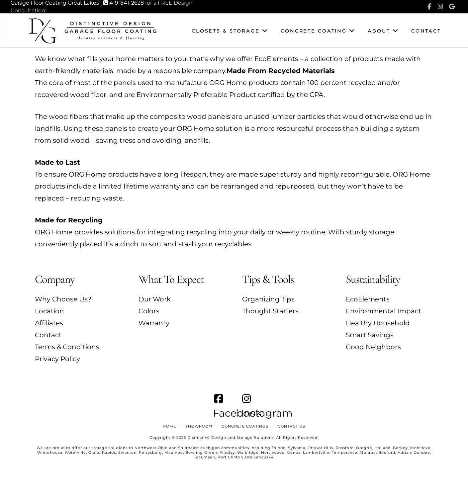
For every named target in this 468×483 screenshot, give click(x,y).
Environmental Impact (383, 311)
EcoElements (368, 299)
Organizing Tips (268, 299)
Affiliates (49, 323)
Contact (48, 335)
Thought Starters (270, 311)
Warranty (154, 323)
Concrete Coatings (245, 426)
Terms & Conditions (67, 347)
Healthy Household (378, 323)
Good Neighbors (373, 347)
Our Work (155, 299)
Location (49, 311)
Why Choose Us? (63, 299)
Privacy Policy (57, 359)
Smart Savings (370, 335)
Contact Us (291, 426)
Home (169, 426)
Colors (149, 311)
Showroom (199, 426)
